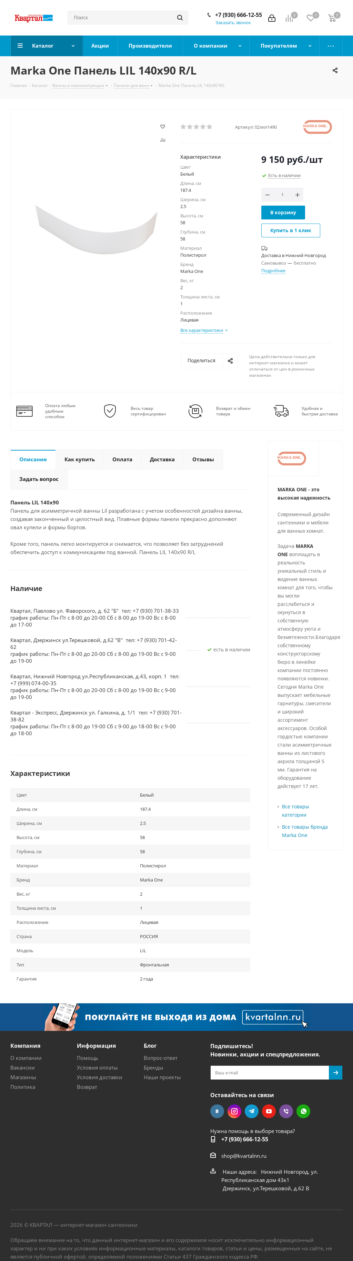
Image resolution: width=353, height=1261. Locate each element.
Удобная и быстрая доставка (320, 411)
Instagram (234, 1111)
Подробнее (273, 270)
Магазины (23, 1077)
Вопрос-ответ (161, 1057)
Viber (286, 1111)
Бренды (153, 1067)
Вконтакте (217, 1111)
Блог (150, 1046)
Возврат (87, 1086)
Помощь (87, 1057)
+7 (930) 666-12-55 (238, 15)
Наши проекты (162, 1077)
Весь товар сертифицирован (148, 411)
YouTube (269, 1111)
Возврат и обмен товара (233, 411)
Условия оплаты (97, 1067)
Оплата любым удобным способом (60, 411)
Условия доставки (99, 1077)
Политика (22, 1086)
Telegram (252, 1111)
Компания (25, 1046)
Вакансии (22, 1067)
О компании (26, 1057)
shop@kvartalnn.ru (243, 1155)
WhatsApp (303, 1111)
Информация (96, 1046)
